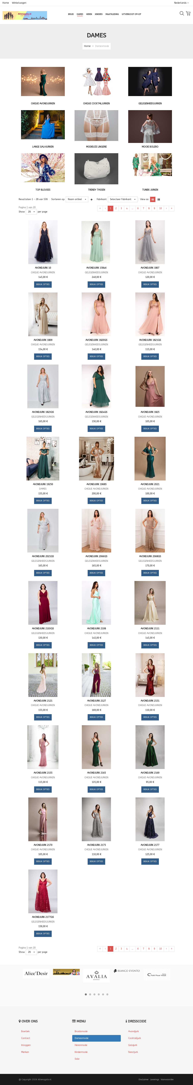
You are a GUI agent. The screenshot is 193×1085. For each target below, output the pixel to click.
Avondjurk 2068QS (150, 556)
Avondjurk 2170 (43, 845)
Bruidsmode (81, 1031)
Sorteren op (58, 199)
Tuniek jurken (150, 189)
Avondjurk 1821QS (150, 340)
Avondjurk (133, 1031)
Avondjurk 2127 (96, 700)
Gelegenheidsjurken (150, 103)
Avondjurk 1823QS (43, 412)
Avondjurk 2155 (43, 772)
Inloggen (26, 1045)
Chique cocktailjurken (96, 103)
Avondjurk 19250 (43, 484)
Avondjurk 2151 (150, 700)
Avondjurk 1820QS (96, 340)
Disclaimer (144, 1079)
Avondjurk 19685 (96, 484)
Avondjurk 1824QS (96, 412)
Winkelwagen (19, 2)
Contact (25, 1038)
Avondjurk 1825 (150, 412)
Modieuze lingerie (96, 146)
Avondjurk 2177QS (43, 917)
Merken (25, 1052)
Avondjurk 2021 (150, 484)
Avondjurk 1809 (43, 340)
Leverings (154, 1079)
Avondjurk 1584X (96, 267)
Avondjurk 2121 (43, 700)
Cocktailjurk (134, 1038)
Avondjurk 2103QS (43, 628)
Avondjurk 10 (43, 267)
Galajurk (132, 1045)
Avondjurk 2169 (150, 772)
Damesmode (81, 1038)
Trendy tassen (96, 189)
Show (22, 211)
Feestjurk (133, 1052)
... (132, 208)
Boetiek (25, 1031)
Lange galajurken (43, 146)
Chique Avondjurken (43, 103)
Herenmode (81, 1045)
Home (5, 2)
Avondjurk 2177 (150, 845)
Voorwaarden (167, 1079)
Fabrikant (102, 199)
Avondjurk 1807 (150, 267)
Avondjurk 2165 (96, 772)
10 (160, 208)
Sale (77, 1059)
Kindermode (81, 1052)
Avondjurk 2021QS (43, 556)
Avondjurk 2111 (150, 628)
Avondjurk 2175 (96, 845)
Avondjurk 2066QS (96, 556)
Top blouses (42, 189)
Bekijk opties (43, 284)
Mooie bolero (150, 146)
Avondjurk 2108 (96, 628)
